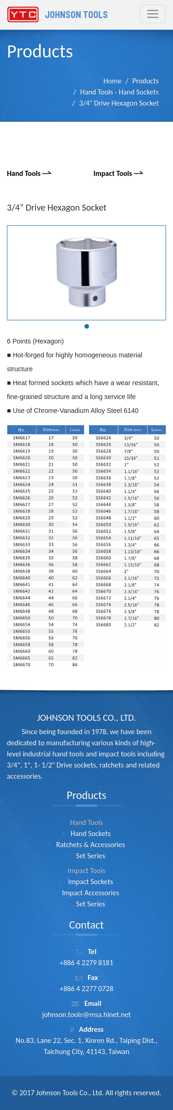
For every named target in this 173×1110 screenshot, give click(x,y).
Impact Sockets (90, 881)
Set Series (90, 855)
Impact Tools (119, 173)
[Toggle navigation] (153, 14)
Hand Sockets (91, 833)
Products (145, 80)
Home (112, 80)
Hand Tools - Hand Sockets (119, 91)
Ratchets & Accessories (90, 844)
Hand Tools (30, 173)
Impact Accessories (90, 892)
